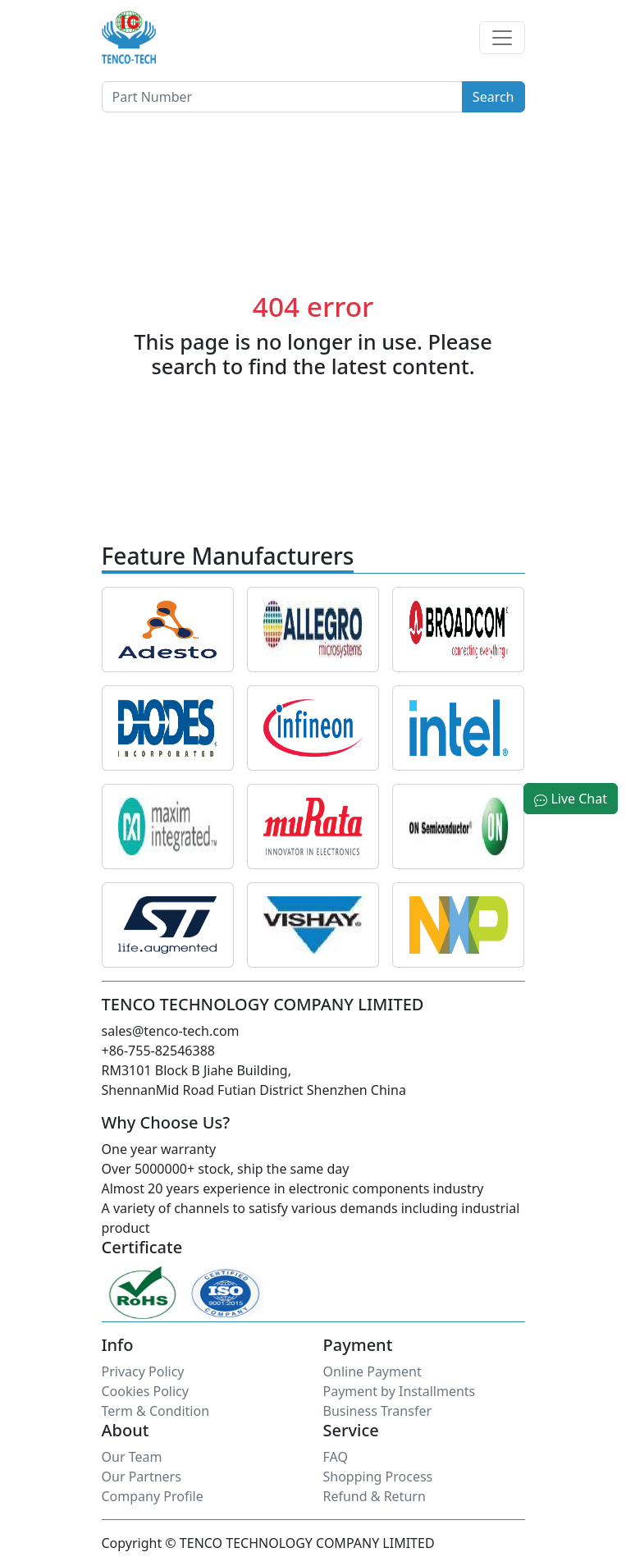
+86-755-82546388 (158, 1051)
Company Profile (152, 1496)
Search (493, 97)
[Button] (282, 96)
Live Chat (570, 799)
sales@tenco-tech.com (171, 1031)
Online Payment (372, 1371)
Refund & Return (374, 1496)
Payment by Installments (399, 1391)
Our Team (132, 1457)
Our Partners (141, 1477)
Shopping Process (378, 1477)
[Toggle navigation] (502, 37)
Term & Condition (156, 1411)
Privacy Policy (143, 1371)
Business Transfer (377, 1411)
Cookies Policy (145, 1391)
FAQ (335, 1457)
